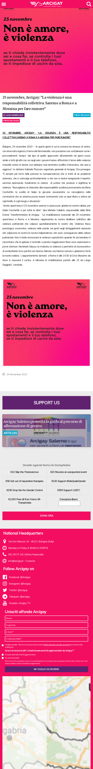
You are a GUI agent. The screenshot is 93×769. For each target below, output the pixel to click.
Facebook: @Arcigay (20, 577)
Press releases (11, 120)
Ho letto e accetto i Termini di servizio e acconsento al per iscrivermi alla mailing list (44, 646)
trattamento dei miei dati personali (56, 645)
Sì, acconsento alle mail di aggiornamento (20, 654)
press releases (82, 115)
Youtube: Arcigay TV (19, 603)
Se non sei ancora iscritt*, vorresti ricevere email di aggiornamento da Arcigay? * (39, 650)
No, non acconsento (12, 658)
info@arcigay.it (16, 560)
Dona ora (46, 515)
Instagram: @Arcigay (20, 583)
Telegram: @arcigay (19, 596)
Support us (47, 402)
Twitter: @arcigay (18, 590)
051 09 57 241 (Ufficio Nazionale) (26, 554)
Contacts (30, 560)
